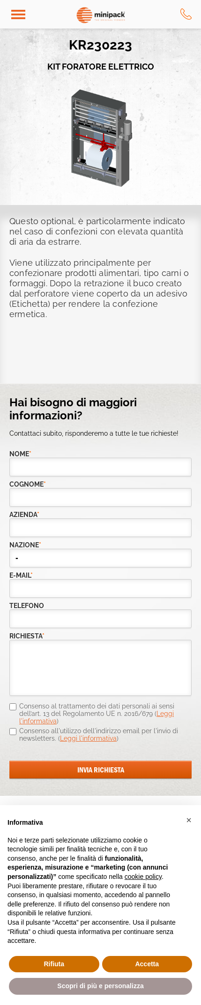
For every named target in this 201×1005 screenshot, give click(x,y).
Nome (20, 454)
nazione (25, 545)
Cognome (27, 484)
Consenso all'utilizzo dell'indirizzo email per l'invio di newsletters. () (98, 734)
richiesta (27, 636)
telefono (26, 605)
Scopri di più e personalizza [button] (100, 986)
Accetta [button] (147, 964)
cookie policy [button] (143, 876)
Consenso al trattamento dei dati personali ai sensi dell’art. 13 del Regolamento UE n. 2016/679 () (96, 713)
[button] (188, 820)
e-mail (21, 575)
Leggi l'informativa (88, 738)
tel (186, 14)
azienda (24, 514)
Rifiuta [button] (54, 964)
